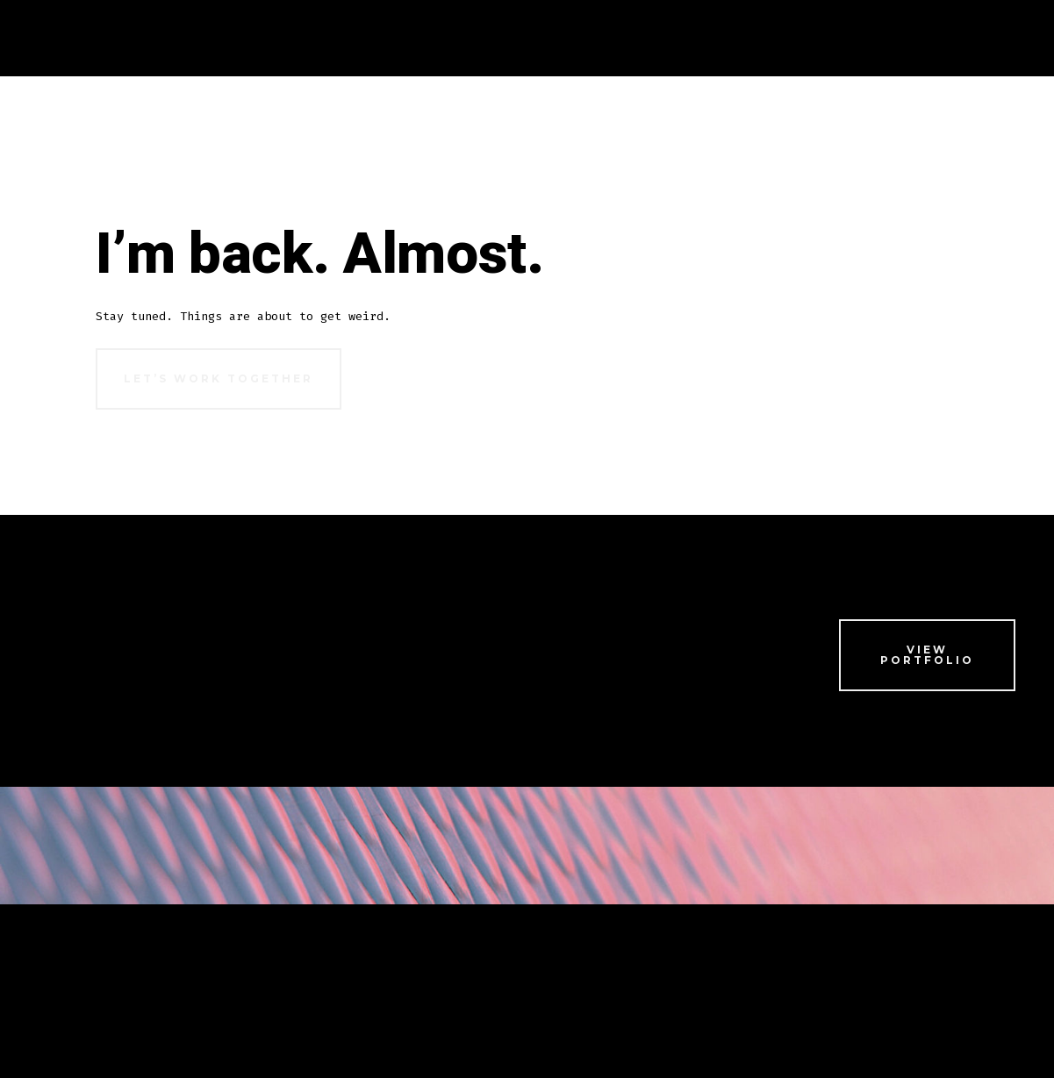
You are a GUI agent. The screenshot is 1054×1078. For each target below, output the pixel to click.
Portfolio (185, 972)
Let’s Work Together (218, 378)
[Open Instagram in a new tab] (907, 971)
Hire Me (318, 972)
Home (115, 37)
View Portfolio (927, 655)
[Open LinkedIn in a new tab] (952, 971)
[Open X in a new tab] (861, 971)
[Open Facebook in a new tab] (815, 971)
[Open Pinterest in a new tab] (996, 971)
